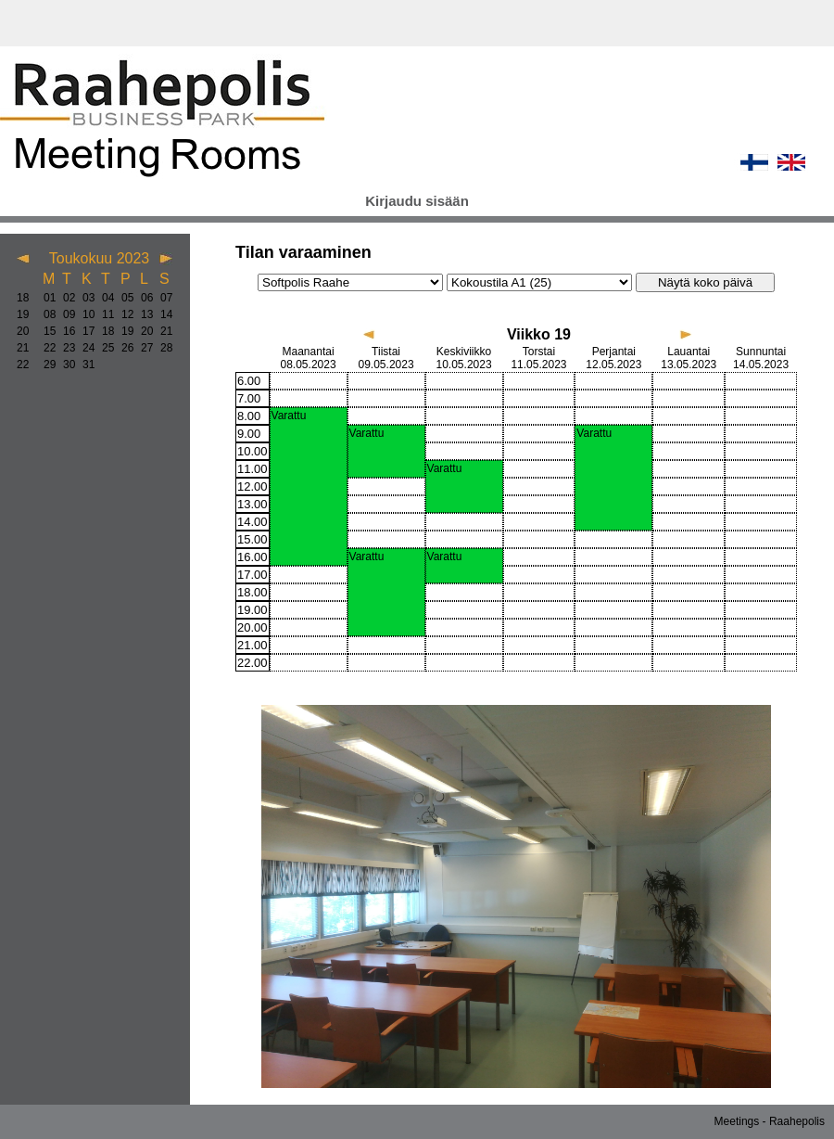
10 (84, 314)
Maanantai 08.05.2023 (308, 358)
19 (23, 314)
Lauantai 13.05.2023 (688, 358)
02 (65, 297)
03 (84, 297)
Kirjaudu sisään (417, 201)
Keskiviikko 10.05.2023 (464, 358)
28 (162, 347)
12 (123, 314)
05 (123, 297)
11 (104, 314)
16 (65, 331)
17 (84, 331)
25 (104, 347)
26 (123, 347)
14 (162, 314)
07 (162, 297)
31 (84, 364)
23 (65, 347)
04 (104, 297)
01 (46, 297)
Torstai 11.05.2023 (538, 358)
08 (46, 314)
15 (46, 331)
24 (84, 347)
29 (46, 364)
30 (65, 364)
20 (23, 331)
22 (46, 347)
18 (23, 297)
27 (143, 347)
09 (65, 314)
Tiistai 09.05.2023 (386, 358)
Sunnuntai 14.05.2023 (761, 358)
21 (162, 331)
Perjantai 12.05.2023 (613, 358)
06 (143, 297)
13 (143, 314)
